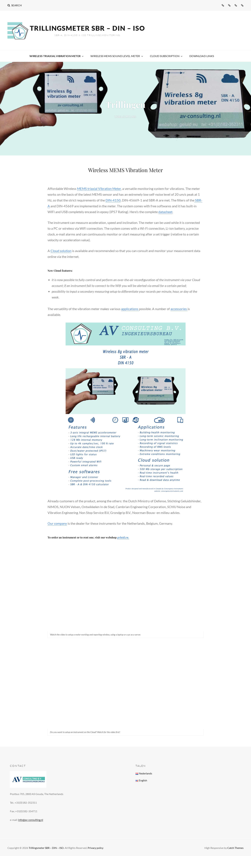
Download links (201, 56)
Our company (57, 523)
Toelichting (134, 116)
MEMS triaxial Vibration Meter (99, 189)
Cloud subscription (166, 56)
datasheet (165, 212)
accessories (179, 309)
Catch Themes (235, 847)
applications (130, 309)
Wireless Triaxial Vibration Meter (56, 56)
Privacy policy (95, 847)
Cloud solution (61, 251)
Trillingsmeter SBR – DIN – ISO (87, 28)
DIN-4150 (113, 200)
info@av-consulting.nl (30, 819)
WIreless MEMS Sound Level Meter (116, 56)
